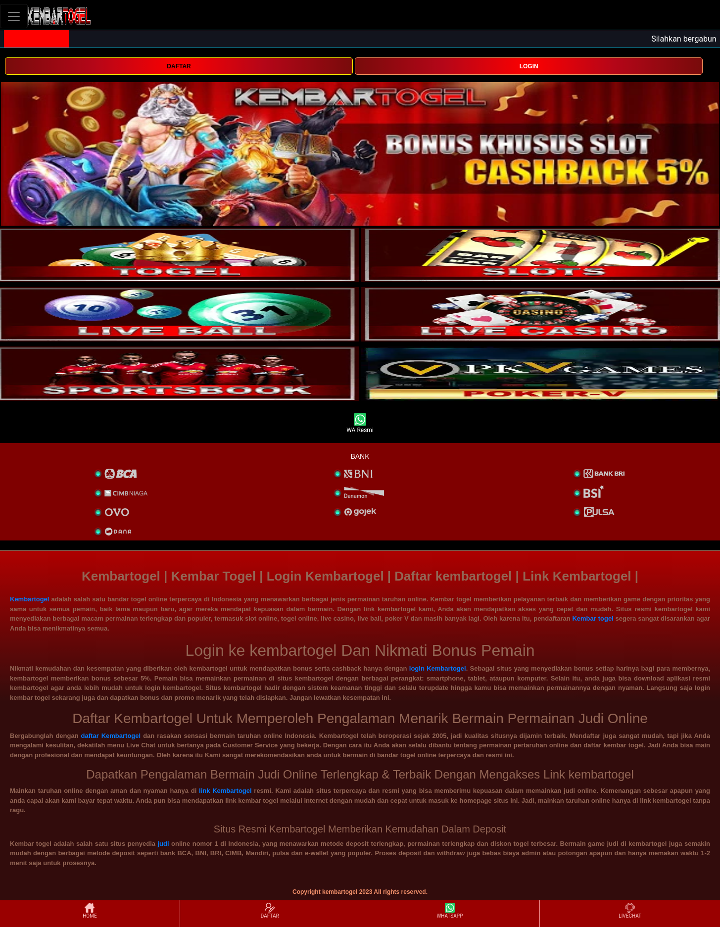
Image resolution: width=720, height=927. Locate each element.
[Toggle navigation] (14, 16)
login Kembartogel (437, 668)
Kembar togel (592, 618)
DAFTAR (179, 66)
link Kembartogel (225, 790)
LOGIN (529, 66)
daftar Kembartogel (111, 735)
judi (163, 843)
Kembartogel (29, 599)
